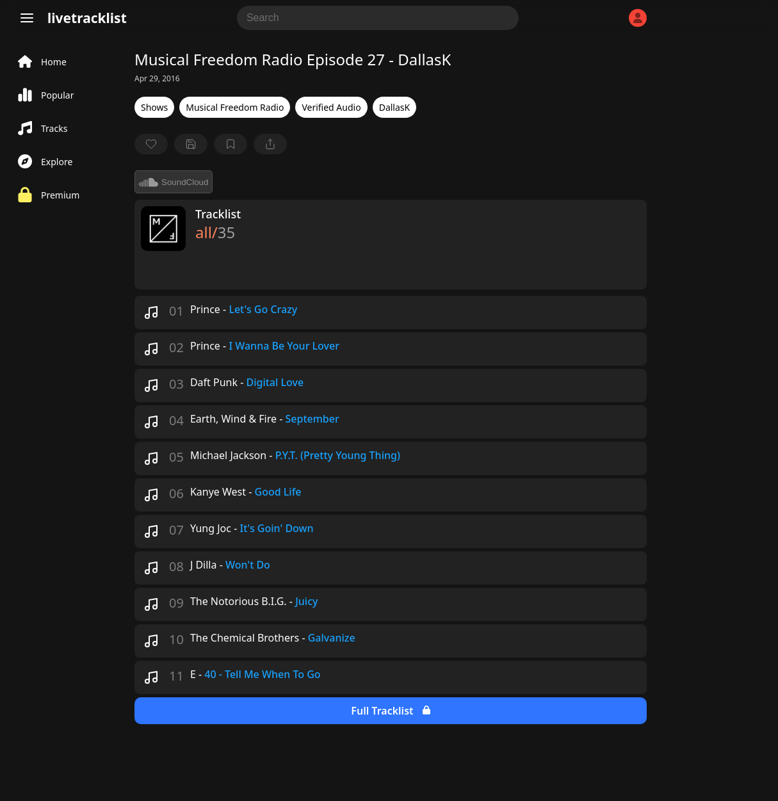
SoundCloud (173, 181)
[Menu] (27, 18)
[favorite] (151, 144)
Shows (154, 107)
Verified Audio (331, 107)
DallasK (394, 107)
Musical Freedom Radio (235, 107)
